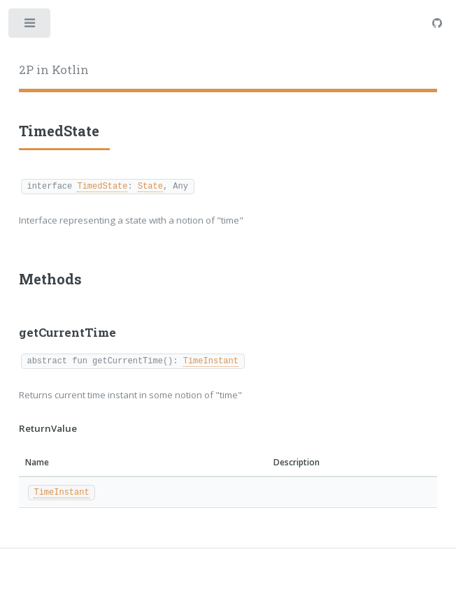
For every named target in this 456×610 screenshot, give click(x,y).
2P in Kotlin (54, 70)
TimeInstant (210, 360)
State (150, 185)
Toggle (30, 26)
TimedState (102, 185)
